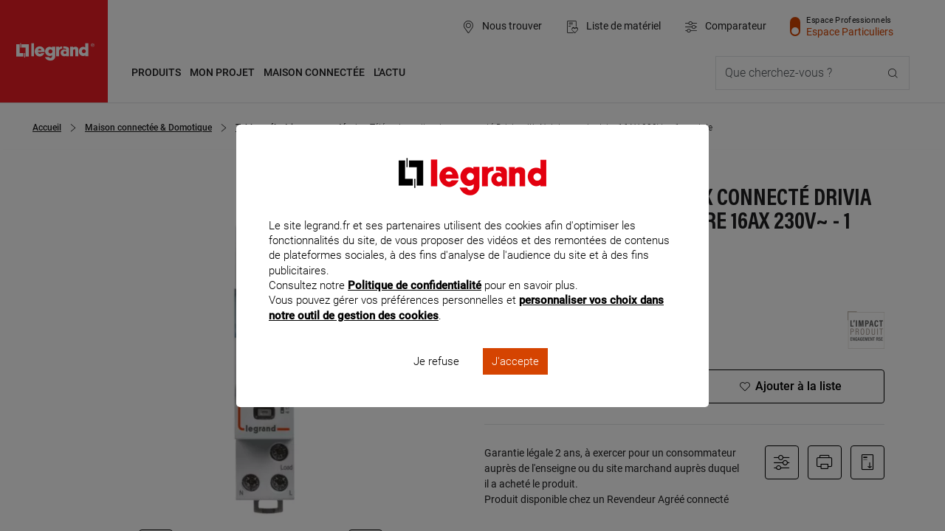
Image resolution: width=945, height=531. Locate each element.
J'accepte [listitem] (515, 380)
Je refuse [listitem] (436, 380)
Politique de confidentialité (414, 305)
